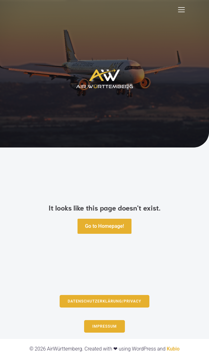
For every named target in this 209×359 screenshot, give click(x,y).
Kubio (173, 349)
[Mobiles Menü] (181, 9)
